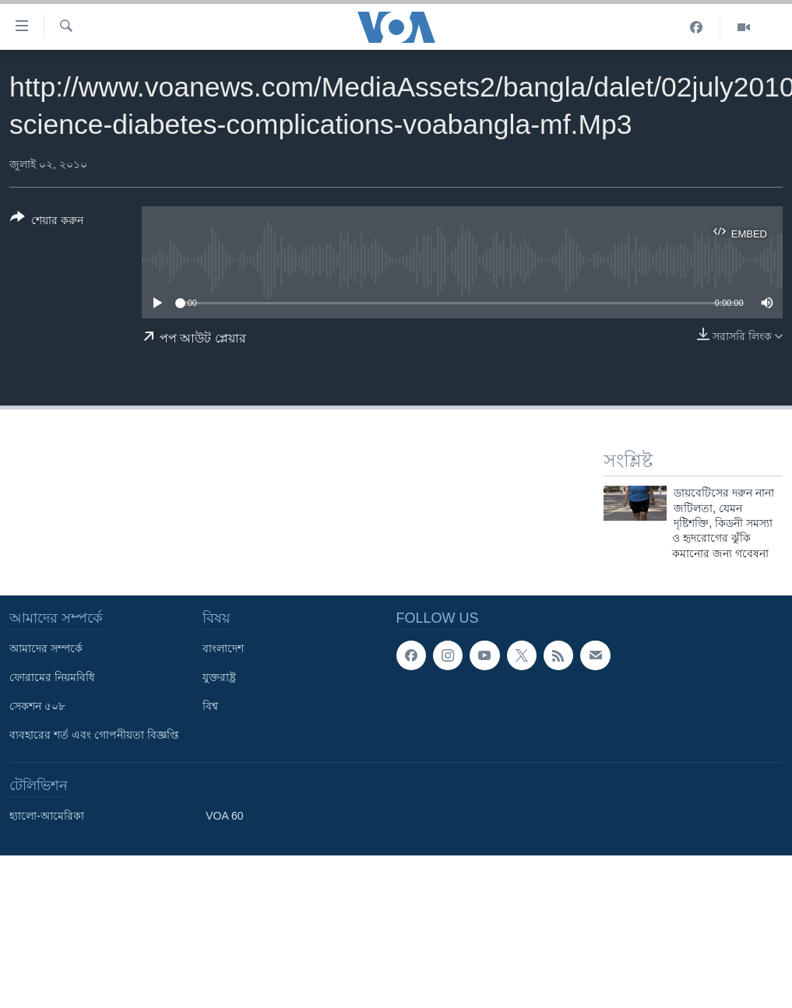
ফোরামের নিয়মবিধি (52, 677)
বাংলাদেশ (223, 648)
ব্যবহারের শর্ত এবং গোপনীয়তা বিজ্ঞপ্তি (94, 735)
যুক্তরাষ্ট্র (219, 677)
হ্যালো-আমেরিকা (46, 816)
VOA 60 (224, 816)
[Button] (46, 221)
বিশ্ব (210, 706)
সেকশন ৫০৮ (37, 706)
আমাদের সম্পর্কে (46, 648)
